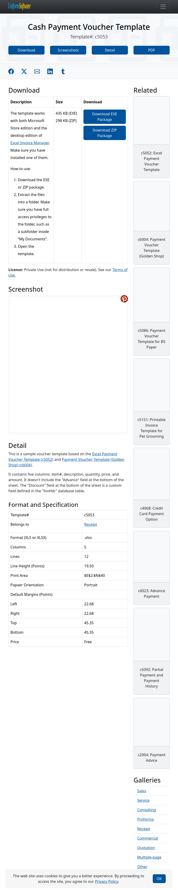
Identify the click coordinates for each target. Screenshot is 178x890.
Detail (110, 50)
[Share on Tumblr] (63, 71)
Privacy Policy (106, 881)
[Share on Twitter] (24, 71)
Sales (141, 790)
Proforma (145, 819)
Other (142, 866)
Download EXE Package (104, 116)
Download (26, 50)
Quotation (146, 847)
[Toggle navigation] (163, 6)
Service (143, 800)
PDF (151, 50)
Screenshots (68, 50)
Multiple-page (149, 857)
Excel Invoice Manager (29, 142)
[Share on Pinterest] (124, 299)
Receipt (90, 524)
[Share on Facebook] (11, 71)
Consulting (146, 809)
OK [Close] (159, 878)
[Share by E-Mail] (37, 71)
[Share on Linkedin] (50, 71)
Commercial (147, 838)
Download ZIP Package (104, 133)
